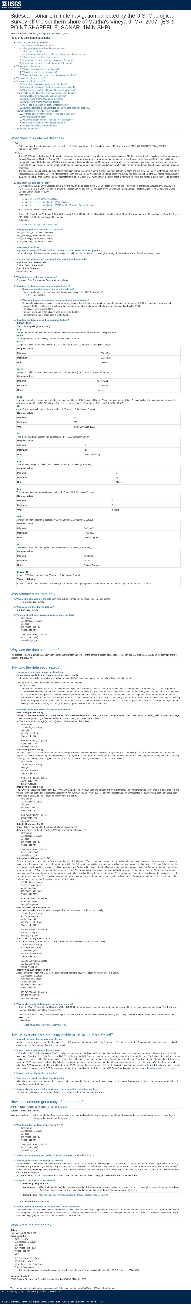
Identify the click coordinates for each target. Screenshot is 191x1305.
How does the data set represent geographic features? (47, 60)
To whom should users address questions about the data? (49, 75)
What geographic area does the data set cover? (44, 48)
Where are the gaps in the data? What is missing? (45, 105)
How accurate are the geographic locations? (42, 99)
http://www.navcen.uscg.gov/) (160, 1066)
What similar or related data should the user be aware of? (49, 90)
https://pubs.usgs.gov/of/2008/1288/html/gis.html (46, 202)
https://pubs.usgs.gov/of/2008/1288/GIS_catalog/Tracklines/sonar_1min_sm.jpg (55, 250)
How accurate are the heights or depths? (41, 102)
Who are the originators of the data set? (40, 69)
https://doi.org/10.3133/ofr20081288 (41, 199)
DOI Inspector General (38, 1300)
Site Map (42, 1290)
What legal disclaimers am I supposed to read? (44, 123)
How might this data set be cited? (37, 45)
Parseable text (54, 33)
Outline (41, 33)
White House (55, 1300)
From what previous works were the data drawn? (44, 84)
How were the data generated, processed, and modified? (48, 87)
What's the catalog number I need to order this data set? (48, 120)
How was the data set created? (30, 81)
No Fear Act (91, 1300)
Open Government (77, 1300)
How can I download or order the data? (40, 126)
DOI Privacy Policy (9, 1290)
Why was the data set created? (30, 78)
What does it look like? (32, 51)
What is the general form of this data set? (41, 57)
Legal (22, 1290)
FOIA (101, 1300)
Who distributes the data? (34, 117)
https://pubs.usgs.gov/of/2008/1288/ (41, 224)
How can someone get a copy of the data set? (37, 111)
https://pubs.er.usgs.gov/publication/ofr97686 (45, 1023)
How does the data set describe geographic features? (47, 63)
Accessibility (31, 1290)
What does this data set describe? (32, 42)
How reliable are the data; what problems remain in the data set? (46, 93)
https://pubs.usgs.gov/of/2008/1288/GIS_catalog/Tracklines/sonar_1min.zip (59, 205)
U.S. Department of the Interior (14, 1300)
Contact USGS (54, 1290)
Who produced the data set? (29, 66)
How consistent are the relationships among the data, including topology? (56, 108)
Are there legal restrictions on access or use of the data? (48, 114)
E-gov (65, 1300)
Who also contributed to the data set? (39, 72)
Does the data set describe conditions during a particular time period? (54, 54)
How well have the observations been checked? (44, 96)
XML (66, 33)
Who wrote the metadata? (28, 128)
